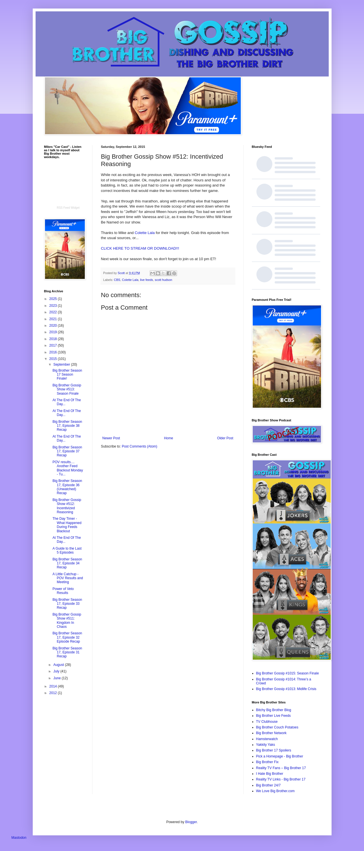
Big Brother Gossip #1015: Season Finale (287, 673)
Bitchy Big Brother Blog (273, 710)
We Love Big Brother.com (275, 791)
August (59, 665)
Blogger (191, 822)
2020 (53, 326)
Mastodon (18, 838)
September (62, 365)
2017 (53, 345)
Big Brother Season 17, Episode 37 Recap (67, 451)
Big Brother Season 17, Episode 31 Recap (67, 652)
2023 (53, 306)
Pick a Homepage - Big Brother (279, 756)
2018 (53, 339)
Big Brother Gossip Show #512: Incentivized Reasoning (66, 506)
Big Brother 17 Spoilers (273, 750)
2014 (53, 686)
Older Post (225, 438)
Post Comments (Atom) (139, 446)
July (56, 671)
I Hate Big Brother (269, 774)
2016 (53, 352)
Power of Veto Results (63, 591)
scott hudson (163, 279)
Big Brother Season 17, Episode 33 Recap (67, 604)
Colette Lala (145, 233)
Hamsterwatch (267, 739)
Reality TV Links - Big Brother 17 (281, 779)
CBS (117, 279)
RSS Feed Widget (68, 207)
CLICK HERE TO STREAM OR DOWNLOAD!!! (140, 248)
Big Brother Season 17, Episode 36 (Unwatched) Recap (67, 487)
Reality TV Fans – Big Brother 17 (281, 768)
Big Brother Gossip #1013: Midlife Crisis (286, 689)
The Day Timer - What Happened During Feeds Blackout (66, 525)
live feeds (146, 279)
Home (168, 438)
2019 (53, 332)
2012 (53, 693)
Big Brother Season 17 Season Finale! (67, 374)
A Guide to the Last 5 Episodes (66, 550)
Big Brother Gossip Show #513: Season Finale (66, 389)
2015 (53, 359)
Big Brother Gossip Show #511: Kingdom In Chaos (66, 620)
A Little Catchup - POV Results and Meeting (67, 578)
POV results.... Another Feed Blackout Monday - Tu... (67, 468)
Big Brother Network (271, 733)
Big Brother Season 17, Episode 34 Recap (67, 563)
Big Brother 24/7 (268, 785)
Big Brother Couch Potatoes (277, 727)
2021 (53, 319)
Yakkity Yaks (265, 745)
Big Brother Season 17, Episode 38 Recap (67, 426)
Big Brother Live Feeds (273, 716)
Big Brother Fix (267, 762)
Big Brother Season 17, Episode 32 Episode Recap (67, 637)
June (57, 678)
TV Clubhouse (267, 722)
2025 (53, 299)
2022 (53, 312)
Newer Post (111, 438)
